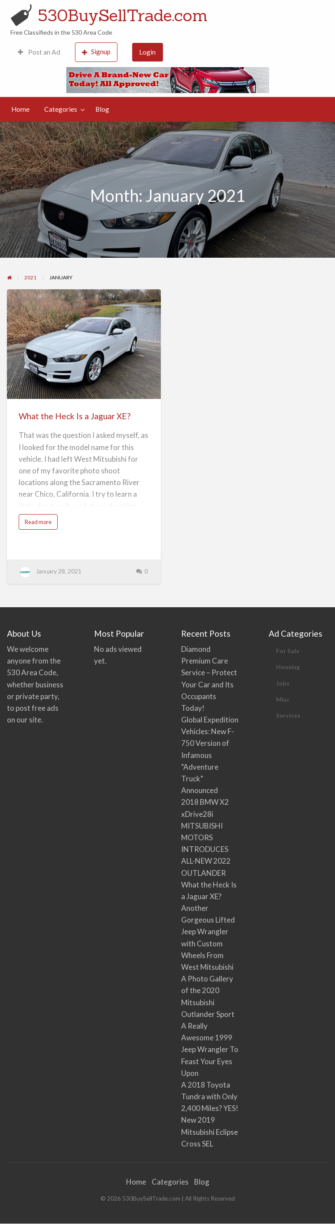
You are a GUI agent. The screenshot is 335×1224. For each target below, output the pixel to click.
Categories (60, 109)
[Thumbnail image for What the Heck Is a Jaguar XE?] (84, 344)
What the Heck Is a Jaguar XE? (74, 416)
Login (147, 52)
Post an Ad (39, 52)
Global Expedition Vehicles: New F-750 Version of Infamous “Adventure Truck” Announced (209, 755)
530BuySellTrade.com (123, 15)
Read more (41, 524)
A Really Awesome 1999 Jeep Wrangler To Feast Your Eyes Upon (209, 1049)
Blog (102, 109)
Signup (96, 52)
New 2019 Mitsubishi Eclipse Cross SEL (209, 1131)
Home (20, 109)
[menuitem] (39, 52)
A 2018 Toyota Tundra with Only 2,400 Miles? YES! (209, 1096)
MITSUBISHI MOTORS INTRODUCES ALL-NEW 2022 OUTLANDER (206, 849)
